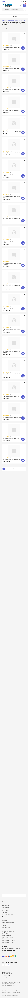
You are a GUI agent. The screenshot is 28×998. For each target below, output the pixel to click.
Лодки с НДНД (5, 910)
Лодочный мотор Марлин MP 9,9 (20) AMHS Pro (11, 219)
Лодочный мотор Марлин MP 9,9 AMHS (12, 152)
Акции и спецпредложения (8, 922)
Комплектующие (5, 907)
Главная (4, 20)
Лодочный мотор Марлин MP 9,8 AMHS (12, 131)
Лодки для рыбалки (6, 935)
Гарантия (14, 13)
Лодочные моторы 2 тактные (8, 940)
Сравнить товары (6, 918)
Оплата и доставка (6, 13)
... (23, 13)
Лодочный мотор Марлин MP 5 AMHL (11, 89)
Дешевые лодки (5, 944)
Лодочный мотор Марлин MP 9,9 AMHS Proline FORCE (12, 264)
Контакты (4, 925)
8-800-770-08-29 (20, 5)
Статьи (3, 923)
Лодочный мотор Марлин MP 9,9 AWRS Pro (11, 330)
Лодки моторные (5, 903)
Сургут (3, 1)
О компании (4, 920)
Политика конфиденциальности (9, 985)
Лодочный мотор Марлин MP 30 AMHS (11, 396)
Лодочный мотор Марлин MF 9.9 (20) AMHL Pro (11, 352)
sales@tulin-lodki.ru (9, 970)
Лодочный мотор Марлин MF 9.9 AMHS (12, 417)
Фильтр (6, 28)
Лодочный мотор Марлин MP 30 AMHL (11, 438)
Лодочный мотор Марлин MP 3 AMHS (11, 47)
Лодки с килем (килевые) (7, 937)
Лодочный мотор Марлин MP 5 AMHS (11, 68)
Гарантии (4, 929)
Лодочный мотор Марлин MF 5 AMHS (11, 110)
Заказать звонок (6, 952)
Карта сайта (4, 912)
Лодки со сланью (6, 938)
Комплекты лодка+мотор (7, 914)
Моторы (4, 909)
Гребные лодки (5, 905)
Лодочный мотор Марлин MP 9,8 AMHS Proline (12, 174)
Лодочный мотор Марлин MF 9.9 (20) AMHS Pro (11, 286)
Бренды (20, 13)
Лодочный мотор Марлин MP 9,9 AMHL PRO (12, 197)
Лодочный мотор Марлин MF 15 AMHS (11, 308)
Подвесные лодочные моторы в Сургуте (16, 20)
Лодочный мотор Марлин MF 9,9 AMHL (11, 459)
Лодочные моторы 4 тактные (8, 942)
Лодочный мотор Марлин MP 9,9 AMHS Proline (12, 241)
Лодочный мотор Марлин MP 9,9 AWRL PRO (11, 374)
